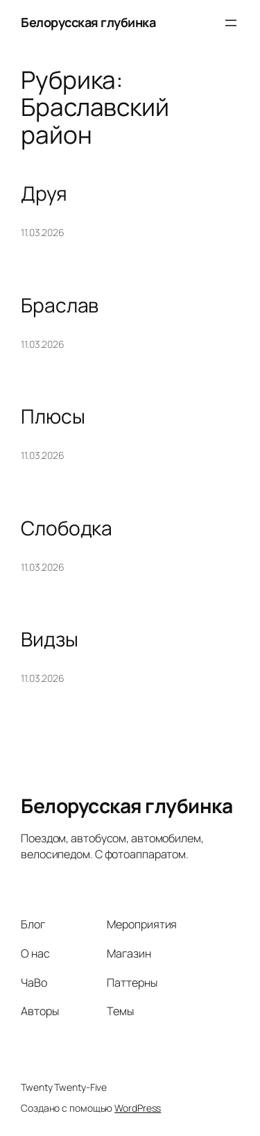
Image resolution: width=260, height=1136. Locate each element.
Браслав (59, 305)
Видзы (49, 639)
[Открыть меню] (231, 23)
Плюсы (53, 417)
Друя (44, 194)
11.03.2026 (42, 232)
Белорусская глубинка (88, 22)
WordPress (137, 1107)
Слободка (66, 528)
